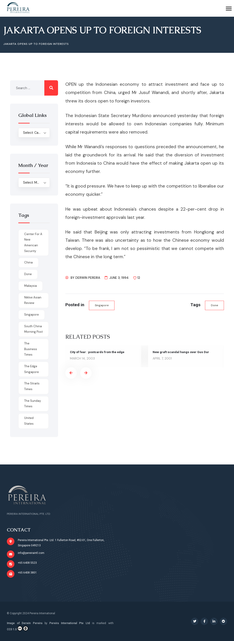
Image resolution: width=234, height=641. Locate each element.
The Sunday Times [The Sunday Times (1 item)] (32, 403)
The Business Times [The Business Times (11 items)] (30, 349)
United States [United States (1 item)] (29, 421)
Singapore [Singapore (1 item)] (31, 314)
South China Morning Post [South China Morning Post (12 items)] (33, 329)
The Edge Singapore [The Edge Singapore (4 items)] (31, 369)
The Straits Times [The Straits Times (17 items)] (32, 386)
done (214, 305)
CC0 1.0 (17, 628)
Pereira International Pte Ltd (69, 623)
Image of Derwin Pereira (24, 623)
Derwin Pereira (87, 278)
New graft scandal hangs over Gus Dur (181, 352)
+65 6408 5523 (27, 562)
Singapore (102, 305)
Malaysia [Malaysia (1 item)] (30, 286)
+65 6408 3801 (27, 572)
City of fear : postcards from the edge (98, 352)
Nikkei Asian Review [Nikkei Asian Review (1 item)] (32, 300)
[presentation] (71, 373)
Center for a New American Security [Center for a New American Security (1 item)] (33, 242)
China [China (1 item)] (28, 262)
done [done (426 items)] (28, 274)
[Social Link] (194, 621)
